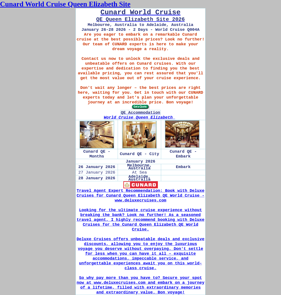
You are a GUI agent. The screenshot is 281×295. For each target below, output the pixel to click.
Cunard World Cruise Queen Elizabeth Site (65, 4)
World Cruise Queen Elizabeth (139, 117)
